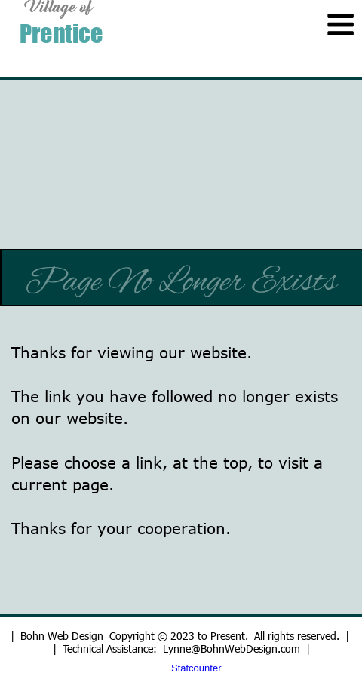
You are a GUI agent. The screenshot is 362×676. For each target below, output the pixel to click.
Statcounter (196, 668)
